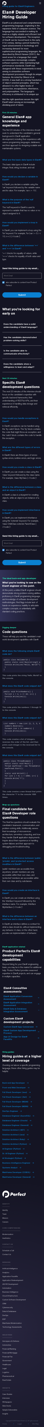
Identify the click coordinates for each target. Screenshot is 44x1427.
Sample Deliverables (9, 1410)
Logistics (5, 1372)
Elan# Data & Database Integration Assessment (21, 1010)
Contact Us (6, 1254)
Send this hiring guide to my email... (20, 268)
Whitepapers (7, 1402)
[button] (40, 3)
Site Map (35, 1424)
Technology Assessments (12, 1327)
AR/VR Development (10, 1284)
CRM (4, 1304)
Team (4, 1214)
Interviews (6, 1398)
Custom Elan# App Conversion (20, 1027)
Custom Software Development (14, 1300)
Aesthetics (6, 1238)
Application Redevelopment (12, 1280)
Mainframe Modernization (12, 1323)
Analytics (5, 1272)
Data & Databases (9, 1311)
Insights (5, 1414)
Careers (5, 1222)
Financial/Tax (7, 1357)
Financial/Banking (9, 1349)
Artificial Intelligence (10, 1268)
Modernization (7, 1234)
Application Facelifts (10, 1276)
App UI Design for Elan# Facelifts (21, 1038)
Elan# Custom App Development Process (21, 1031)
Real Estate (6, 1380)
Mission (5, 1218)
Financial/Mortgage (9, 1353)
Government (7, 1360)
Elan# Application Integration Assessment (21, 1003)
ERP (4, 1319)
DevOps (5, 1315)
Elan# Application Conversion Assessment (21, 997)
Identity (5, 1210)
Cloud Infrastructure (10, 1296)
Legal (4, 1368)
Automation (6, 1288)
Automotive (6, 1345)
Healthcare (6, 1364)
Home (4, 1424)
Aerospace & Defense (10, 1341)
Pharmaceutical (8, 1376)
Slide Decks (6, 1406)
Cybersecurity (7, 1307)
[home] (4, 3)
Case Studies (7, 1394)
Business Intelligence (10, 1292)
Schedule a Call (8, 1250)
